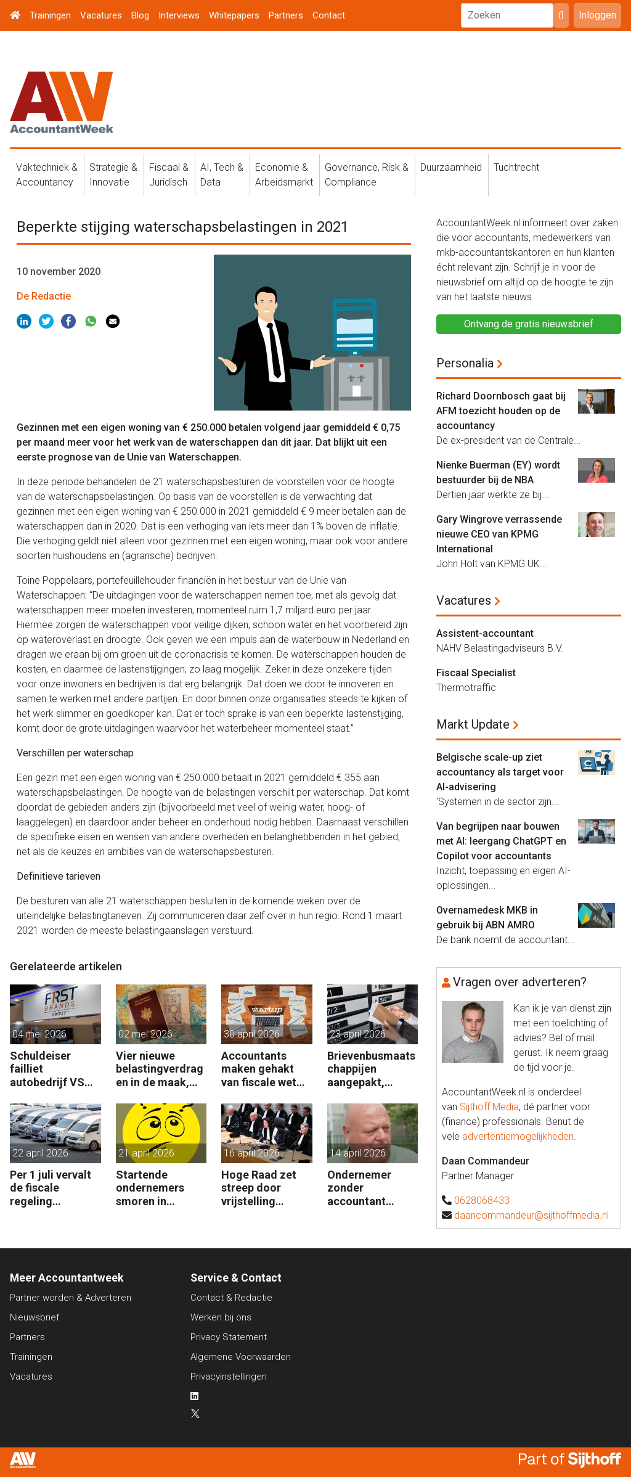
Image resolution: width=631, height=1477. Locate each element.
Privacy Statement (228, 1337)
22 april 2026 (40, 1153)
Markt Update (473, 724)
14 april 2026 (358, 1153)
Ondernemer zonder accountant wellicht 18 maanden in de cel (364, 1188)
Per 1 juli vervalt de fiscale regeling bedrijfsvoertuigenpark (54, 1188)
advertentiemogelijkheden (518, 1136)
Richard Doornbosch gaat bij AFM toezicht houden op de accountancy (501, 411)
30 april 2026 (252, 1034)
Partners (286, 15)
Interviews (179, 15)
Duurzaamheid (451, 167)
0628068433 (482, 1200)
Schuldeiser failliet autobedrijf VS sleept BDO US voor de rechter (49, 1069)
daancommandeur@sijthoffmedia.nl (531, 1215)
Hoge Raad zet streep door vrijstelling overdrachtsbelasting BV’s (266, 1188)
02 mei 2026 (145, 1034)
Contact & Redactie (231, 1297)
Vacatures (101, 15)
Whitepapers (234, 15)
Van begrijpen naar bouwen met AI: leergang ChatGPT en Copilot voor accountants (501, 841)
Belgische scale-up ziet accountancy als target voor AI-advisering (500, 772)
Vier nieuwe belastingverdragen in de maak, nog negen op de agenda (159, 1069)
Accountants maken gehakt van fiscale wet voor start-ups (258, 1069)
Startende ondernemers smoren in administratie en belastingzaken (158, 1188)
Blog (140, 15)
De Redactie (44, 296)
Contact (328, 15)
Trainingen (50, 15)
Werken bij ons (220, 1317)
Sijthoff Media (489, 1107)
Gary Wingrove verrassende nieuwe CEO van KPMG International (499, 534)
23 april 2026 (358, 1034)
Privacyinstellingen (228, 1376)
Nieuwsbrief (34, 1317)
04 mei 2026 (39, 1034)
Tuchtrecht (516, 167)
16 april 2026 (252, 1153)
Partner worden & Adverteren (70, 1297)
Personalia (465, 363)
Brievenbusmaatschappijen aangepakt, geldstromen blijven (371, 1069)
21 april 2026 (146, 1153)
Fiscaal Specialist (476, 673)
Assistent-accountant (485, 633)
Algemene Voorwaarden (240, 1356)
